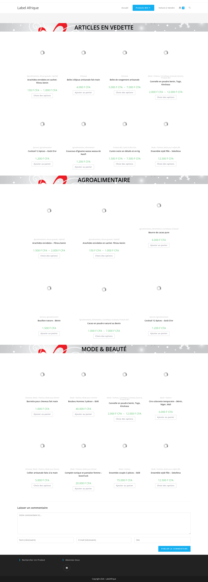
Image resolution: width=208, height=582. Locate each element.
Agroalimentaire (33, 76)
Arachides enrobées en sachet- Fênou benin (42, 81)
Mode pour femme (52, 398)
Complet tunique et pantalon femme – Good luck (83, 474)
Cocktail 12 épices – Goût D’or (42, 151)
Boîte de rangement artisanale (124, 79)
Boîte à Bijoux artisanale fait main (83, 79)
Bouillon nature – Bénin (49, 320)
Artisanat (83, 76)
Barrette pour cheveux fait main (42, 401)
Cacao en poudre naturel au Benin (104, 323)
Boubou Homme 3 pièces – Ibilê (83, 401)
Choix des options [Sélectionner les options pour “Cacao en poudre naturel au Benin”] (104, 336)
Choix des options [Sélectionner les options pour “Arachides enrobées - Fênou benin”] (49, 256)
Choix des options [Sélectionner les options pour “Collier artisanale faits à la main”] (42, 485)
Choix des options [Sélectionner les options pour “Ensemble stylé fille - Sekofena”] (165, 164)
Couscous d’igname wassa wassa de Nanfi (83, 152)
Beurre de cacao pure (158, 232)
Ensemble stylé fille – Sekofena (166, 151)
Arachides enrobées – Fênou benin (49, 243)
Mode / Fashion (154, 76)
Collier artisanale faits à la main (42, 472)
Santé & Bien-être (129, 147)
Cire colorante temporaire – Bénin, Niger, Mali (165, 403)
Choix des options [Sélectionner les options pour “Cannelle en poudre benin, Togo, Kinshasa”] (165, 97)
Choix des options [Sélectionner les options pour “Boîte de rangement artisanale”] (124, 92)
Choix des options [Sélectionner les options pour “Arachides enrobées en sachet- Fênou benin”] (42, 95)
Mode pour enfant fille (172, 147)
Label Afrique (28, 7)
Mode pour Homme (89, 398)
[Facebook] (66, 567)
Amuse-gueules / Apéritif (49, 76)
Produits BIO (165, 78)
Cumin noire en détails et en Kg (124, 151)
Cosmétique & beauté (168, 76)
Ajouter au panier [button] (83, 92)
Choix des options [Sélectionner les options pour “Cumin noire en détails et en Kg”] (124, 164)
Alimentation (90, 147)
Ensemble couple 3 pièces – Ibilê (124, 472)
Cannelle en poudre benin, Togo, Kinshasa (165, 83)
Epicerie (180, 76)
